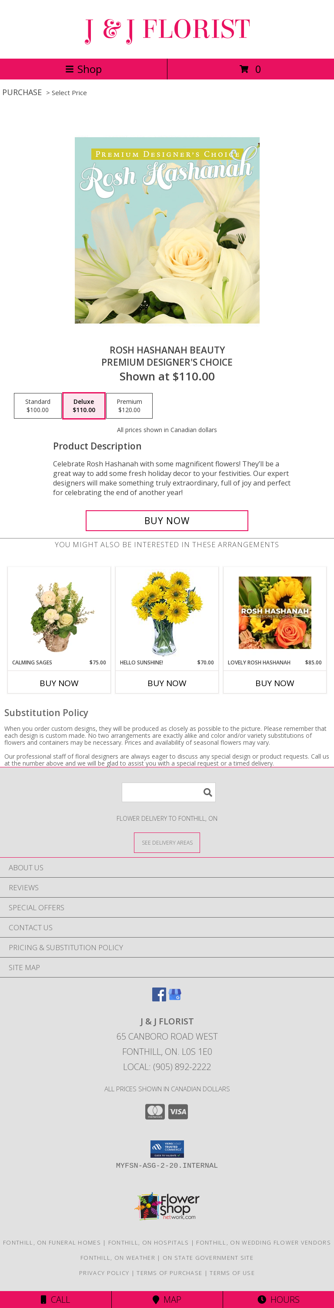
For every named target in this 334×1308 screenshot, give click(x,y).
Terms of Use (232, 1273)
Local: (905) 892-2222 (167, 1067)
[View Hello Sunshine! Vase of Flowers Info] (167, 613)
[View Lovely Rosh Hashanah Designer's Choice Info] (275, 613)
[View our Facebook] (159, 999)
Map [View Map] (167, 1299)
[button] (167, 1149)
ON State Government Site (208, 1258)
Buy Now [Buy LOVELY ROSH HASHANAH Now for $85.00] (274, 683)
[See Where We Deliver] (167, 842)
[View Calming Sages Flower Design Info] (59, 613)
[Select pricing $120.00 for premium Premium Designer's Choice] (129, 406)
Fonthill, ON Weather (117, 1258)
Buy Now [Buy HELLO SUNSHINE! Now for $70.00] (167, 683)
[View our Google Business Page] (175, 999)
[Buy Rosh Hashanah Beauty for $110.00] (167, 520)
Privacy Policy (104, 1273)
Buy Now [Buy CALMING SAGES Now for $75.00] (59, 683)
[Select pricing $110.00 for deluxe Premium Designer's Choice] (83, 406)
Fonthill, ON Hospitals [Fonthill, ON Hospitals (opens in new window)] (148, 1242)
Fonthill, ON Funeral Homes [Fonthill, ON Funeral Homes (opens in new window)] (52, 1242)
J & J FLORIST (167, 29)
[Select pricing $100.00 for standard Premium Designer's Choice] (37, 406)
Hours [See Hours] (278, 1299)
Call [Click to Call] (55, 1299)
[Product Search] (169, 792)
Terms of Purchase (169, 1273)
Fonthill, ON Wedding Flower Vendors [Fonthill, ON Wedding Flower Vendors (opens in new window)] (263, 1242)
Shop (83, 69)
